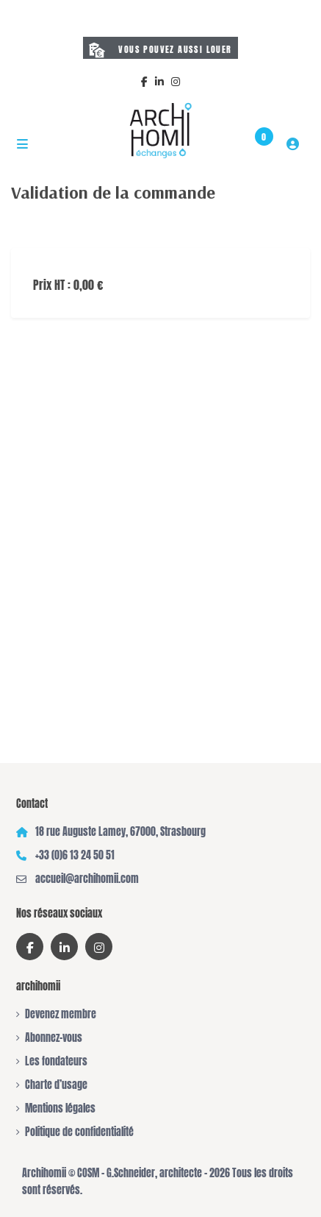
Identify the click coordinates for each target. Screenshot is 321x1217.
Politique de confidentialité (79, 1132)
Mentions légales (60, 1108)
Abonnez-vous (53, 1038)
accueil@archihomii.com (87, 879)
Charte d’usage (56, 1085)
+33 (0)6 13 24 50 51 (75, 855)
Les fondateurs (56, 1061)
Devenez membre (60, 1014)
